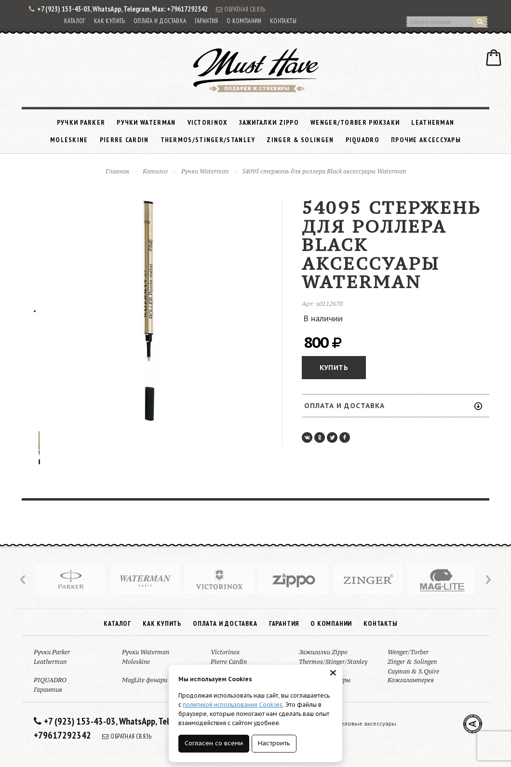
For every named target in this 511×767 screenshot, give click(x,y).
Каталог (75, 21)
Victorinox (208, 122)
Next (487, 579)
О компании (244, 21)
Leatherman (432, 122)
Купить (334, 367)
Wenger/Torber (408, 652)
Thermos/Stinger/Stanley (208, 139)
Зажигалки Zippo (269, 122)
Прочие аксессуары (426, 139)
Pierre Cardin (124, 139)
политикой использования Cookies (232, 704)
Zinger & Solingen (300, 139)
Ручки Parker (81, 122)
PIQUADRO (362, 139)
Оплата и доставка (160, 21)
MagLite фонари (144, 680)
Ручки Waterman (146, 122)
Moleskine (69, 139)
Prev (23, 579)
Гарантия (206, 21)
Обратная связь (240, 9)
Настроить (274, 743)
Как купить (109, 21)
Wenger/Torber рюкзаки (355, 122)
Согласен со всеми (214, 743)
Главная (117, 171)
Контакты (283, 21)
